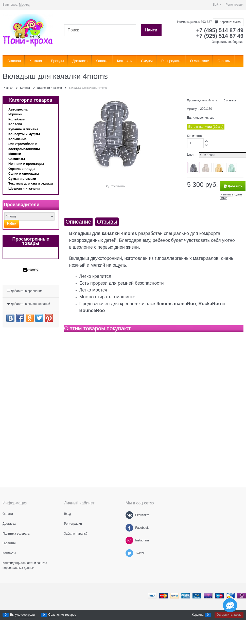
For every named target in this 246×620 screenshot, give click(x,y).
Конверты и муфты (24, 134)
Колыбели (16, 119)
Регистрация (234, 4)
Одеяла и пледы (21, 169)
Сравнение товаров (62, 615)
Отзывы (107, 222)
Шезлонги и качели (24, 188)
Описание (78, 222)
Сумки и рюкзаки (22, 178)
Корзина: (230, 22)
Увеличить (118, 186)
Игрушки (15, 114)
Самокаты (16, 159)
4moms (213, 100)
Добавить (235, 186)
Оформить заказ (229, 614)
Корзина (197, 615)
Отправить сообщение (227, 42)
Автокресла (18, 109)
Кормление (17, 139)
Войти (217, 4)
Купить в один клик (231, 195)
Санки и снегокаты (23, 173)
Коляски (15, 124)
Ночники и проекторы (26, 164)
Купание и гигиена (23, 129)
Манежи (14, 154)
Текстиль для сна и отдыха (30, 183)
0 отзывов (230, 100)
